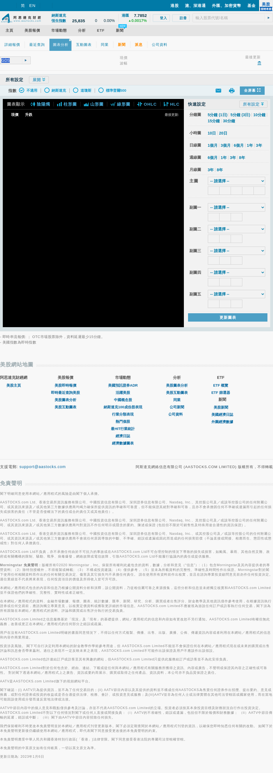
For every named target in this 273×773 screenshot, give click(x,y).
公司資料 (177, 414)
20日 (223, 133)
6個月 (239, 145)
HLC (172, 104)
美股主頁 (13, 385)
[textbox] (232, 17)
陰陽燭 (40, 104)
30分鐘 (229, 121)
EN (32, 5)
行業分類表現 (123, 414)
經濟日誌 (123, 436)
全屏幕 (252, 90)
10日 (212, 133)
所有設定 (253, 104)
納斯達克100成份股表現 (123, 407)
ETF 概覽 (220, 385)
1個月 (213, 145)
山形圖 (94, 104)
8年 (242, 157)
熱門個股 (123, 421)
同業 (177, 400)
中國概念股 (123, 400)
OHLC (147, 104)
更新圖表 (228, 317)
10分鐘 (259, 115)
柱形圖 (67, 104)
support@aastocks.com (43, 466)
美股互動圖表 (65, 407)
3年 (259, 145)
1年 (250, 145)
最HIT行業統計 (123, 429)
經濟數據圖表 (123, 443)
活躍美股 (123, 393)
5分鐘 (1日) (218, 115)
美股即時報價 (65, 385)
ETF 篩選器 (220, 393)
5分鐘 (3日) (240, 115)
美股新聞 (222, 407)
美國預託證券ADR (123, 385)
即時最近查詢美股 (65, 393)
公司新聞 (177, 407)
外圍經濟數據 (222, 422)
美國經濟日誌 (222, 414)
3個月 (226, 145)
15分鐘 (214, 121)
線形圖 (120, 104)
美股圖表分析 (65, 400)
